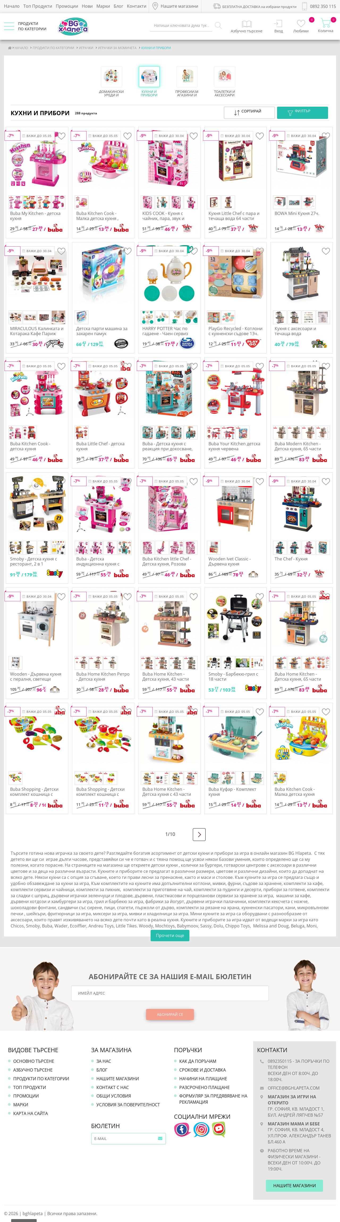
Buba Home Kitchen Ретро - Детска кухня (103, 676)
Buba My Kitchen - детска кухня (35, 215)
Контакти (136, 6)
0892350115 (280, 1061)
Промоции (67, 6)
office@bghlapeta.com (294, 1088)
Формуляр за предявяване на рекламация (213, 1099)
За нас (103, 1061)
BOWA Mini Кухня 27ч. (297, 213)
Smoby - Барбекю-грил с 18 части (233, 676)
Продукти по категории (41, 1079)
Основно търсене (33, 1061)
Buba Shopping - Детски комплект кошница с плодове (34, 794)
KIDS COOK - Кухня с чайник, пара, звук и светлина (163, 218)
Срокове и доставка (202, 1070)
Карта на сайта (30, 1113)
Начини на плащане (203, 1079)
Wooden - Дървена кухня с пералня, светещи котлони (35, 679)
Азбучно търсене (33, 1070)
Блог (118, 6)
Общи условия (113, 1096)
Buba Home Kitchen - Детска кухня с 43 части (166, 791)
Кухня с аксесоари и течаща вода (295, 331)
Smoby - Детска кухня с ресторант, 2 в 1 (33, 561)
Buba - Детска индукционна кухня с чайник (98, 564)
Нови (87, 6)
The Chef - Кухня (291, 559)
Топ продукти (29, 1087)
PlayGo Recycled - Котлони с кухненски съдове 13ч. (235, 331)
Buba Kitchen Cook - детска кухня (30, 446)
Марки (103, 6)
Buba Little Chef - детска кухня (100, 446)
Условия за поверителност (128, 1105)
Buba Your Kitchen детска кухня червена (234, 446)
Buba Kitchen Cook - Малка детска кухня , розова (97, 218)
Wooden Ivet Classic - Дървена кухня (230, 561)
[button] (249, 113)
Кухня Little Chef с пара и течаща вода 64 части (234, 215)
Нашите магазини (117, 1079)
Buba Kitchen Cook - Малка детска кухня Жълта (295, 794)
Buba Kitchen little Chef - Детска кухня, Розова (166, 561)
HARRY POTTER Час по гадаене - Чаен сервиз (165, 331)
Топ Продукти (37, 6)
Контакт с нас (112, 1087)
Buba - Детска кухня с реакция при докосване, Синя (167, 449)
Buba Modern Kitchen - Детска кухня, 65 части (298, 446)
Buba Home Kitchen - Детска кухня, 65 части (298, 676)
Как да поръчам (197, 1061)
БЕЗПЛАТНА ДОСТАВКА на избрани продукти (254, 5)
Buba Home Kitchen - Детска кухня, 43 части (165, 676)
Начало (12, 6)
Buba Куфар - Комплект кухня (232, 791)
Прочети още (170, 935)
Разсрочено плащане (204, 1087)
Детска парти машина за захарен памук (102, 331)
